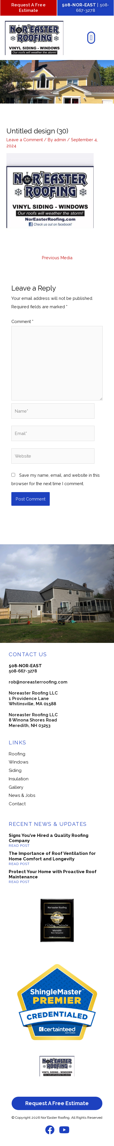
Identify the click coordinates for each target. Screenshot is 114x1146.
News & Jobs (22, 795)
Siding (15, 770)
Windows (18, 762)
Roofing (17, 754)
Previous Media (57, 257)
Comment (22, 321)
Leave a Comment (24, 139)
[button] (91, 38)
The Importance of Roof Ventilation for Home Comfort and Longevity (52, 856)
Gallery (16, 787)
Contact (17, 803)
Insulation (18, 778)
